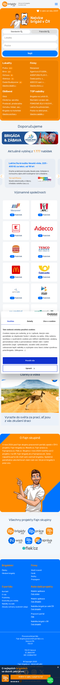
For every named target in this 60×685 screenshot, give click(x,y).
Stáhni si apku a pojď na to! (31, 677)
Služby (33, 576)
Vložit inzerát (36, 570)
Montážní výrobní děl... (40, 100)
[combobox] (30, 38)
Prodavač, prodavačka (12, 103)
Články (4, 570)
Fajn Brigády (36, 602)
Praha (7, 68)
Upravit (30, 368)
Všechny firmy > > (36, 86)
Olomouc (8, 79)
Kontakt (5, 591)
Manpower (34, 68)
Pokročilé (44, 32)
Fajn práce (35, 594)
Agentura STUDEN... (39, 71)
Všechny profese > (9, 114)
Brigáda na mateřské (11, 111)
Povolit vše (30, 361)
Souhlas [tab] (10, 321)
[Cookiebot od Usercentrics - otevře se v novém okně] (47, 314)
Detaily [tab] (30, 321)
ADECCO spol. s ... (37, 82)
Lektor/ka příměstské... (40, 107)
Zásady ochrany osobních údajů (15, 607)
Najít (30, 53)
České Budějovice (12, 82)
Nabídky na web (8, 604)
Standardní (16, 32)
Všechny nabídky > (37, 114)
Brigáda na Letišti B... (39, 96)
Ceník (33, 573)
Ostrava (7, 75)
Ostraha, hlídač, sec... (11, 107)
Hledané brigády (8, 573)
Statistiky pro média (10, 601)
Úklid (4, 96)
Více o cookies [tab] (49, 321)
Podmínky (6, 598)
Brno (6, 71)
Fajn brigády (36, 609)
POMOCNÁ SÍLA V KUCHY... (41, 103)
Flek (32, 617)
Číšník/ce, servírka (10, 100)
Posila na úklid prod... (39, 111)
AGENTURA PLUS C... (39, 75)
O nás (4, 595)
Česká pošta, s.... (37, 79)
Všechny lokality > (9, 86)
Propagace (35, 579)
